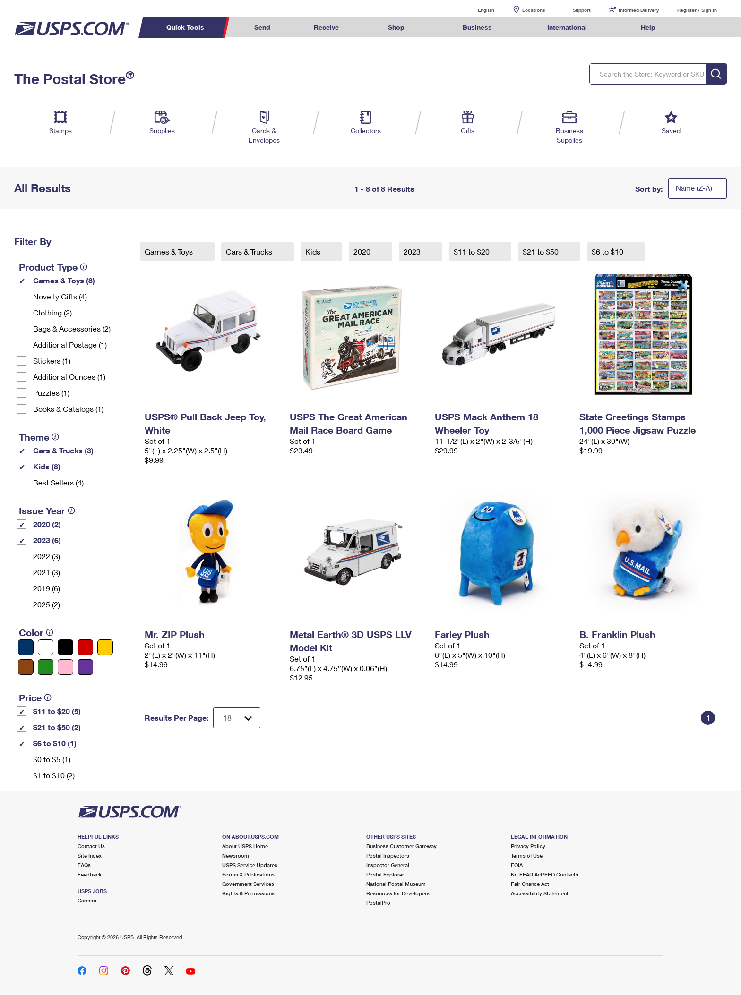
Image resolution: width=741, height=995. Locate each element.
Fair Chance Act (530, 884)
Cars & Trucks (250, 251)
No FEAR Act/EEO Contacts (544, 874)
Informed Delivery (639, 10)
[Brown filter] (26, 667)
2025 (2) (46, 604)
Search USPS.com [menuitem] (695, 27)
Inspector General (387, 865)
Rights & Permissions (248, 893)
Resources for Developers (398, 893)
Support (582, 10)
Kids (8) (46, 466)
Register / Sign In (697, 10)
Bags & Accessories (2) (72, 328)
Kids (313, 251)
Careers (87, 900)
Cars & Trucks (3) (63, 450)
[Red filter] (85, 647)
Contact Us (91, 846)
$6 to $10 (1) (55, 743)
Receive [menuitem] (326, 27)
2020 (362, 251)
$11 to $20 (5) (57, 710)
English (476, 9)
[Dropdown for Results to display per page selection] (236, 717)
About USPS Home (245, 846)
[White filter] (45, 647)
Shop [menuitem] (396, 27)
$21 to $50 (541, 251)
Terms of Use (527, 855)
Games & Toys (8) (64, 280)
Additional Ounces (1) (69, 376)
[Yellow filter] (105, 647)
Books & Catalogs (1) (68, 408)
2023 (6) (47, 540)
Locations (533, 10)
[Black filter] (65, 647)
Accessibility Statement (540, 893)
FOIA (517, 865)
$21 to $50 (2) (57, 727)
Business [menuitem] (477, 27)
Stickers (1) (51, 360)
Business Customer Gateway (401, 846)
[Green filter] (45, 667)
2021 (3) (46, 572)
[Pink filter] (65, 667)
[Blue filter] (26, 647)
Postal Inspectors (387, 855)
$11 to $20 (472, 251)
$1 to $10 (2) (54, 775)
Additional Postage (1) (70, 344)
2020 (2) (47, 523)
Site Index (90, 855)
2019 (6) (46, 588)
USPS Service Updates (249, 865)
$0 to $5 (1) (51, 759)
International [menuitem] (567, 27)
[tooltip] (83, 267)
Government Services (248, 884)
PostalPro (378, 903)
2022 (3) (46, 556)
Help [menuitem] (648, 27)
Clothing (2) (52, 312)
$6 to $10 (608, 251)
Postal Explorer (385, 874)
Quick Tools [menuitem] (185, 27)
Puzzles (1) (51, 392)
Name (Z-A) (694, 188)
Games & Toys (170, 251)
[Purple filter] (85, 667)
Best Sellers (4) (58, 482)
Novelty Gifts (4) (60, 296)
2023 (413, 251)
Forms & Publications (248, 874)
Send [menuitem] (262, 27)
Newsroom (235, 855)
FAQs (84, 865)
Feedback (90, 874)
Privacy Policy (528, 846)
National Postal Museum (396, 884)
